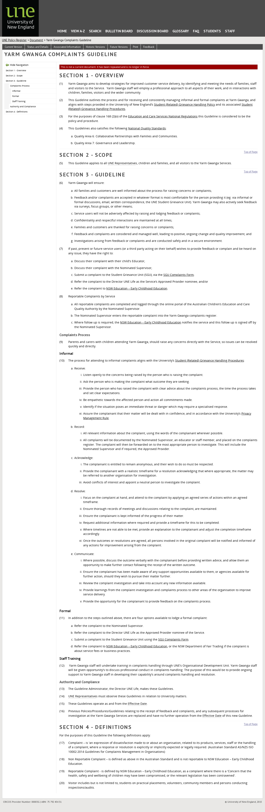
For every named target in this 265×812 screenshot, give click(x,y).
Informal (16, 90)
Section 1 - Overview (16, 70)
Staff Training (18, 101)
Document (36, 40)
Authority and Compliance (23, 106)
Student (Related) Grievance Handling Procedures (209, 360)
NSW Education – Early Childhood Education (136, 288)
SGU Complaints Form (178, 275)
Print (135, 47)
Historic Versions (95, 47)
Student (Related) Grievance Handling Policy (184, 104)
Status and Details (37, 47)
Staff (230, 31)
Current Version (13, 47)
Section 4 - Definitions (17, 111)
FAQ (196, 31)
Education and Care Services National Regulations (163, 116)
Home (49, 32)
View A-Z (78, 31)
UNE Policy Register (14, 40)
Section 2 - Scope (14, 75)
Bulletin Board (119, 31)
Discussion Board (152, 31)
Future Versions (119, 47)
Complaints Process (20, 85)
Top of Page (251, 151)
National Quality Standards (147, 128)
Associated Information (67, 47)
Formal (15, 96)
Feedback (148, 47)
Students (212, 31)
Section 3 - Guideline (16, 80)
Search (95, 31)
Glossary (180, 31)
